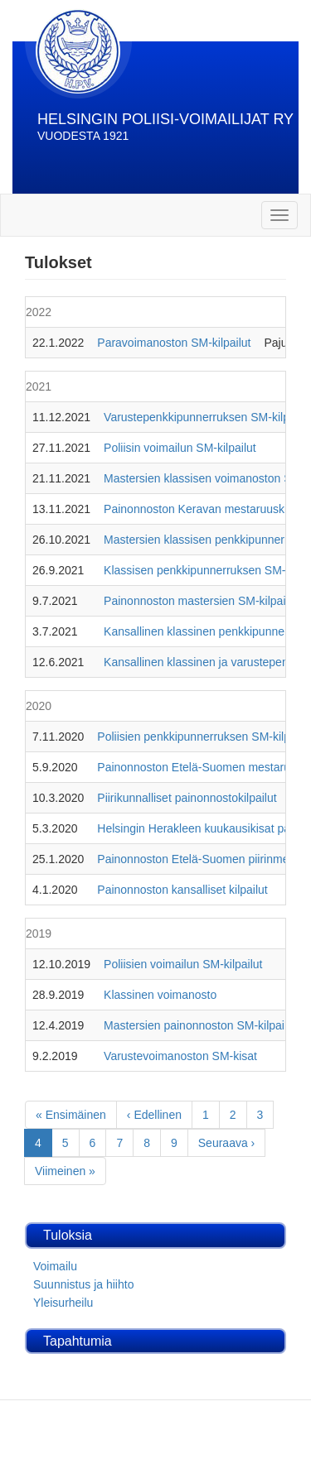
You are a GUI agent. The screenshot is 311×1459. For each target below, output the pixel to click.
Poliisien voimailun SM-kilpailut (183, 964)
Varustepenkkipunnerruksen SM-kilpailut (207, 417)
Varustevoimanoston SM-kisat (180, 1056)
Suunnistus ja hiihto (83, 1284)
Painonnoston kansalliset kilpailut (182, 889)
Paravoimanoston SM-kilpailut (173, 342)
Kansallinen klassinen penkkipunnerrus (204, 631)
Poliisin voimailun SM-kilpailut (180, 447)
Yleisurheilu (63, 1302)
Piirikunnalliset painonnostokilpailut (186, 797)
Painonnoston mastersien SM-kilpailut (201, 600)
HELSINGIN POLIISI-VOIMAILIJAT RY (165, 119)
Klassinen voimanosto (160, 994)
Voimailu (55, 1266)
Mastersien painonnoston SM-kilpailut (200, 1025)
